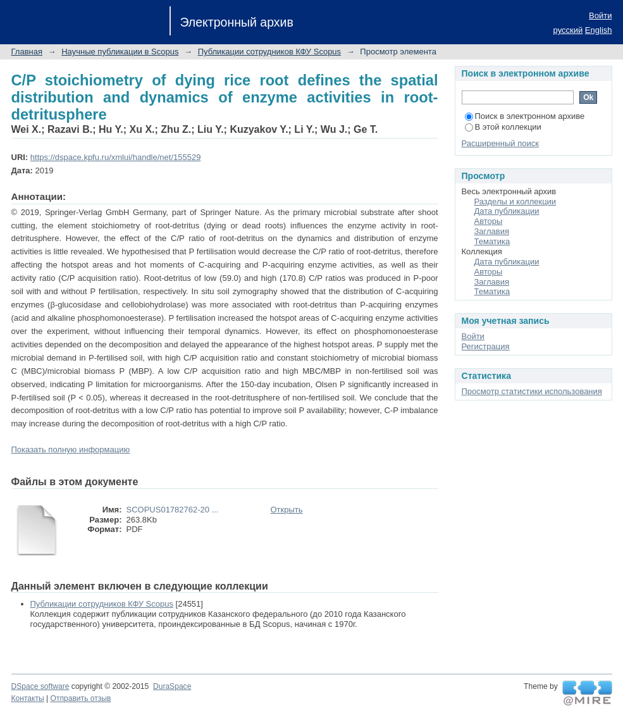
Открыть (287, 509)
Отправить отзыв (81, 698)
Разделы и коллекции (515, 201)
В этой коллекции (503, 127)
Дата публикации (507, 211)
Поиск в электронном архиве (525, 116)
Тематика (492, 241)
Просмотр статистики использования (532, 391)
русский (568, 30)
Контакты (27, 698)
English (598, 30)
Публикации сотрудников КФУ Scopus (269, 51)
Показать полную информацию (70, 449)
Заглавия (492, 231)
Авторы (488, 221)
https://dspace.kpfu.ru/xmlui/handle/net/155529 (115, 157)
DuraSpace (172, 686)
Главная (26, 51)
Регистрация (486, 346)
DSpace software (40, 686)
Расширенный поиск (500, 143)
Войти (600, 15)
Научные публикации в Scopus (119, 51)
